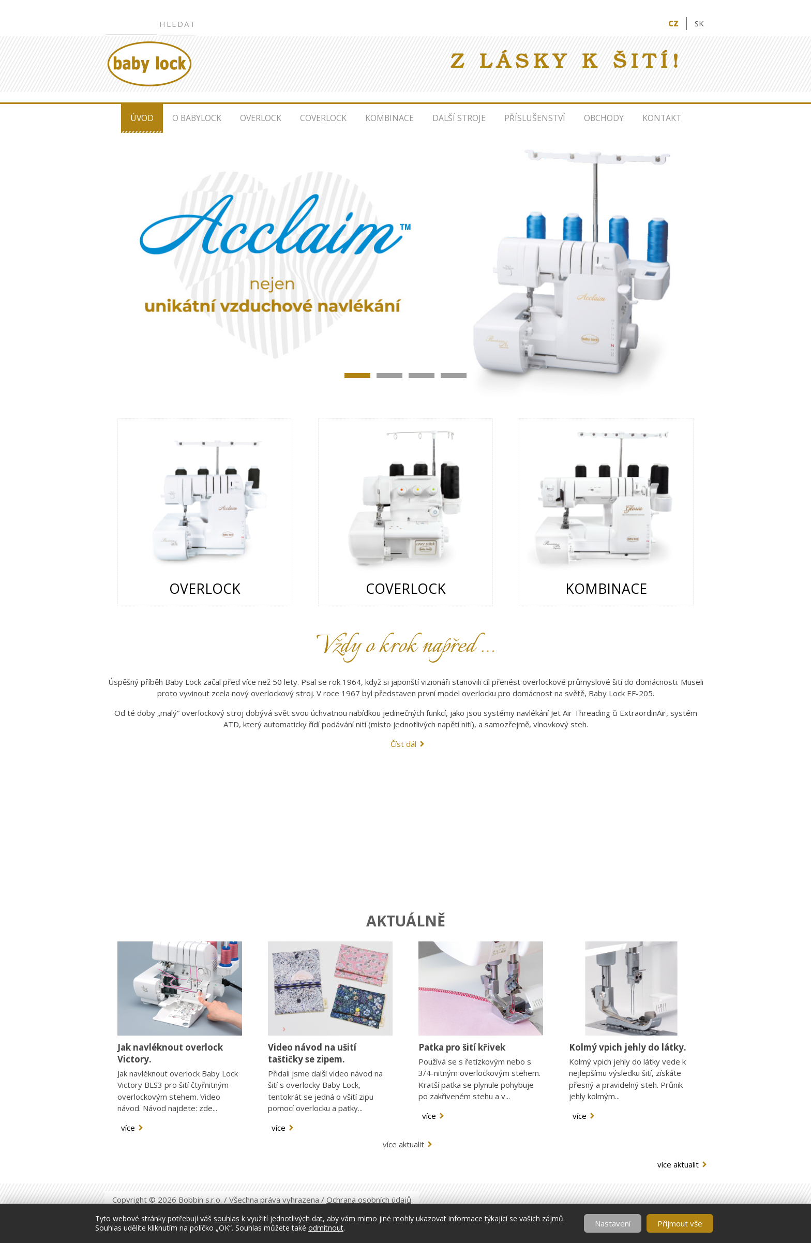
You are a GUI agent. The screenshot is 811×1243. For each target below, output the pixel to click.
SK (699, 23)
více (128, 1127)
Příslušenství (534, 118)
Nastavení (612, 1223)
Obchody (604, 118)
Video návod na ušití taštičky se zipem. (312, 1053)
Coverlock (323, 118)
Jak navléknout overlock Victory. (170, 1053)
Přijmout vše (679, 1223)
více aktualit (403, 1144)
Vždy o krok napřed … (405, 646)
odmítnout (325, 1228)
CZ (673, 23)
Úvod (142, 118)
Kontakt (661, 118)
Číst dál (403, 744)
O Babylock (196, 118)
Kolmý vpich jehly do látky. (627, 1047)
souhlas (226, 1218)
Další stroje (459, 118)
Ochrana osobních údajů (368, 1199)
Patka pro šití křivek (461, 1047)
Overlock (260, 118)
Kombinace (389, 118)
